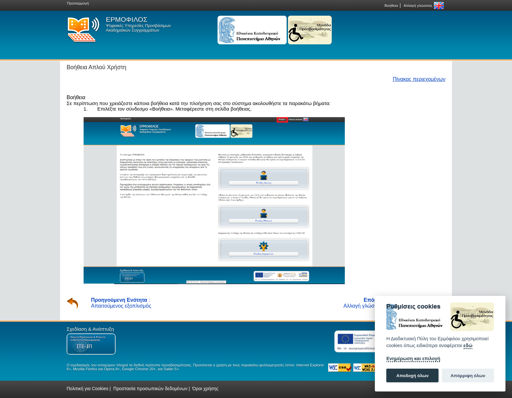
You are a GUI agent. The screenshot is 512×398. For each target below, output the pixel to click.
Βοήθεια (391, 6)
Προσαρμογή (78, 3)
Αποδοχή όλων (412, 375)
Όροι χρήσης (205, 388)
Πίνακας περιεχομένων (419, 79)
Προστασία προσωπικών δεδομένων (150, 388)
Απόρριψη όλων (468, 375)
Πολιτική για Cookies (87, 388)
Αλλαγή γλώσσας (418, 6)
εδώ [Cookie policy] (467, 345)
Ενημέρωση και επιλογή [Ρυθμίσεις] (413, 358)
